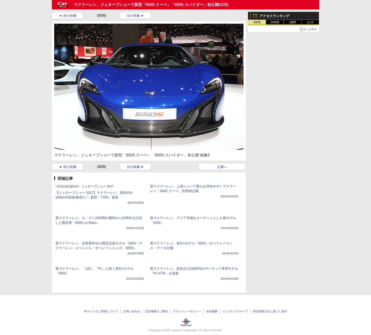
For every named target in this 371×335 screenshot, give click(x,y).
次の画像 (133, 16)
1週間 (292, 22)
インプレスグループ (235, 311)
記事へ (222, 167)
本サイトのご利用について (101, 311)
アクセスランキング (274, 16)
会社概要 (211, 311)
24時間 (274, 22)
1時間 (257, 22)
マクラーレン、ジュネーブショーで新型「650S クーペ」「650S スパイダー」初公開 (146, 5)
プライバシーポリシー (187, 311)
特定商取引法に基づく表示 (270, 311)
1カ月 (310, 22)
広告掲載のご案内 (156, 311)
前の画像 (69, 16)
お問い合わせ (131, 311)
